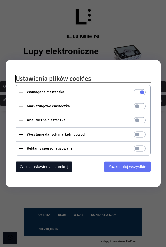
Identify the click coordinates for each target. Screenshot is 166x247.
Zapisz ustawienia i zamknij (44, 167)
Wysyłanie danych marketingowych (57, 134)
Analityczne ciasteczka (46, 120)
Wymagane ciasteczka (45, 92)
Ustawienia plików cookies (53, 78)
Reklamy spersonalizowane (50, 148)
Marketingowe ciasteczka (48, 106)
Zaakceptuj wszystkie (127, 167)
